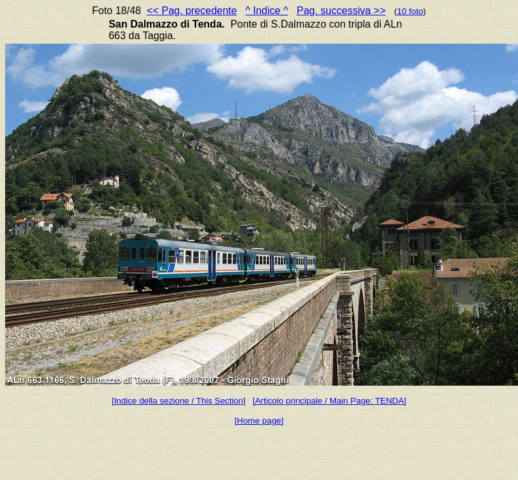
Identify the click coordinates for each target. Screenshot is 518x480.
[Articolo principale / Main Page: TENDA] (329, 401)
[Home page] (259, 420)
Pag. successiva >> (341, 10)
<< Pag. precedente (192, 10)
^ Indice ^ (267, 10)
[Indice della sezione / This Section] (179, 401)
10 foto (410, 11)
